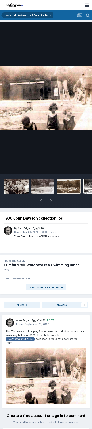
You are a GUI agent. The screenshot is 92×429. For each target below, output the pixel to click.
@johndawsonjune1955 (20, 329)
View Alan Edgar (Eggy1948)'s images (36, 226)
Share (22, 295)
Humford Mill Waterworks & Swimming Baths (41, 255)
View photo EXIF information (46, 277)
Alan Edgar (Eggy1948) (31, 218)
